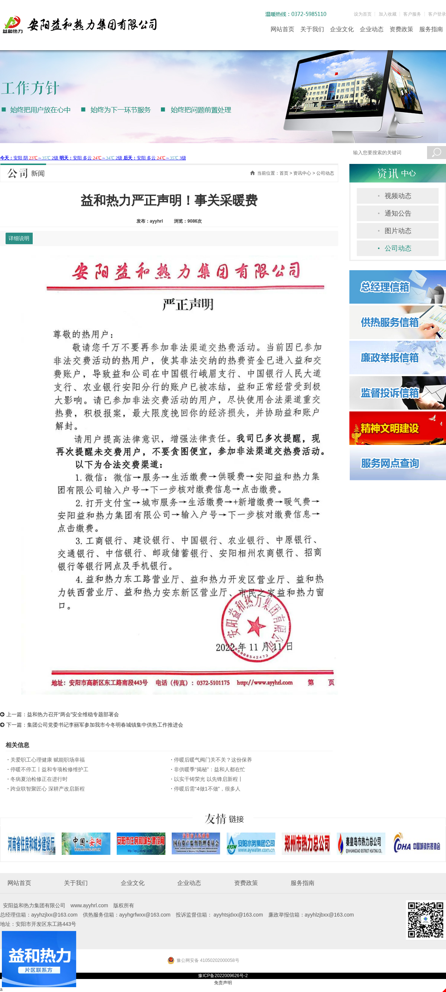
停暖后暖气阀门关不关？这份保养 (213, 760)
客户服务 (412, 14)
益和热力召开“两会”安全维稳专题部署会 (73, 714)
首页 (283, 173)
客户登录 (437, 14)
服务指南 (431, 29)
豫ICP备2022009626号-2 (223, 975)
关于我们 (312, 29)
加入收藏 (388, 14)
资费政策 (401, 29)
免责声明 (223, 982)
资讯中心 (302, 173)
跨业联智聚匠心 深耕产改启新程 (47, 789)
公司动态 (398, 248)
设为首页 (363, 14)
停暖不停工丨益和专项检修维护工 (49, 769)
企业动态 (372, 29)
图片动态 (398, 231)
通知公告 (398, 213)
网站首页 (282, 29)
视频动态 (398, 196)
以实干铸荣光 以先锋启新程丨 (208, 779)
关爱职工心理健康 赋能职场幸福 (47, 760)
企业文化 (342, 29)
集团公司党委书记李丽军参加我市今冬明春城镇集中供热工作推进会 (105, 725)
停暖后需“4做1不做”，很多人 (207, 789)
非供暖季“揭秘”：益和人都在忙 (209, 769)
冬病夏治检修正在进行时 (39, 779)
